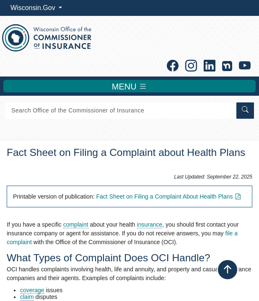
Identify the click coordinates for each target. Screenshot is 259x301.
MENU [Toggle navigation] (129, 86)
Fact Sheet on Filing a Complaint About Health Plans (169, 196)
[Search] (120, 110)
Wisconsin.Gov (33, 7)
